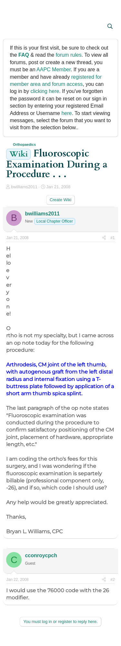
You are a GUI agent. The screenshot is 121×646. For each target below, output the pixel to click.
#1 (112, 238)
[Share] (104, 238)
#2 (112, 579)
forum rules (69, 55)
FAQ (23, 55)
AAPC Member (53, 69)
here (66, 113)
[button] (11, 26)
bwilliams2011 (24, 186)
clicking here (44, 91)
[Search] (110, 26)
